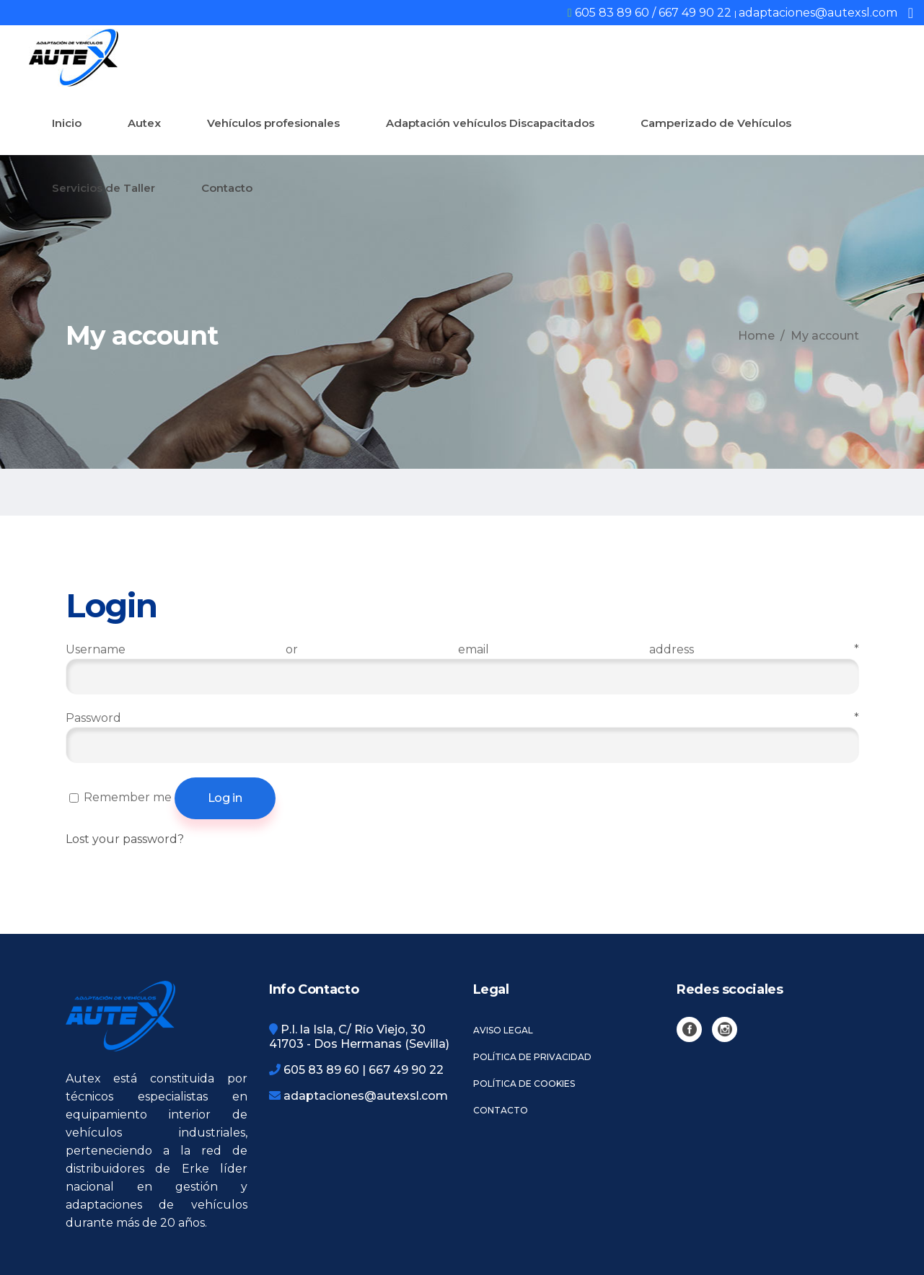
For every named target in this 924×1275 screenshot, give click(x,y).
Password (462, 718)
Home (756, 336)
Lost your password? (125, 839)
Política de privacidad (532, 1056)
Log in (225, 798)
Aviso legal (503, 1030)
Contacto (500, 1110)
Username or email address (462, 649)
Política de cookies (524, 1083)
